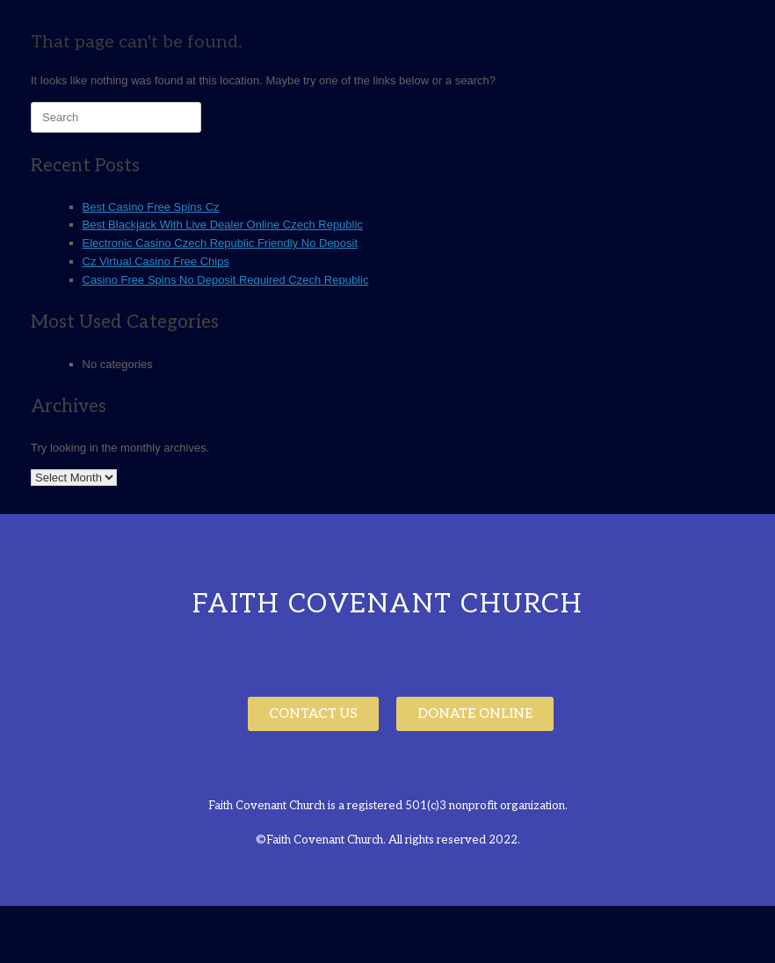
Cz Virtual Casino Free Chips (156, 261)
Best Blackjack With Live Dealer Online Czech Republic (223, 224)
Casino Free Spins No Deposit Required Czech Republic (226, 279)
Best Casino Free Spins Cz (151, 207)
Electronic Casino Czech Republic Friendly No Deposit (221, 243)
